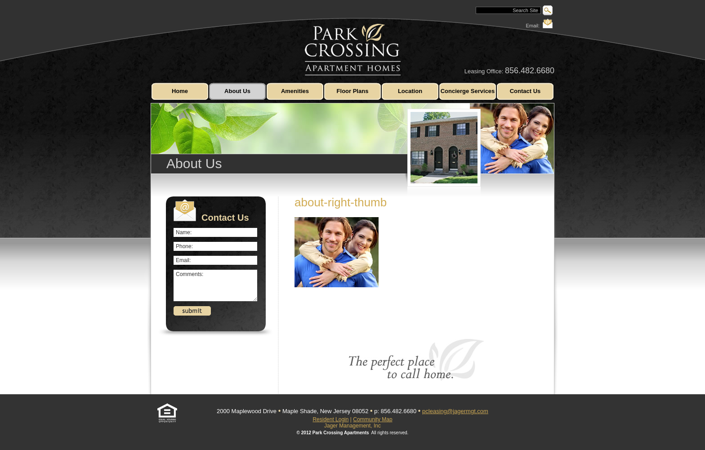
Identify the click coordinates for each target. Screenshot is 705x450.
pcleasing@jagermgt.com (455, 411)
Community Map (372, 419)
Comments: (215, 285)
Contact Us (525, 91)
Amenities (295, 91)
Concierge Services (468, 91)
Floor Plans (353, 91)
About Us (237, 91)
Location (410, 91)
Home (180, 91)
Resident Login (330, 419)
